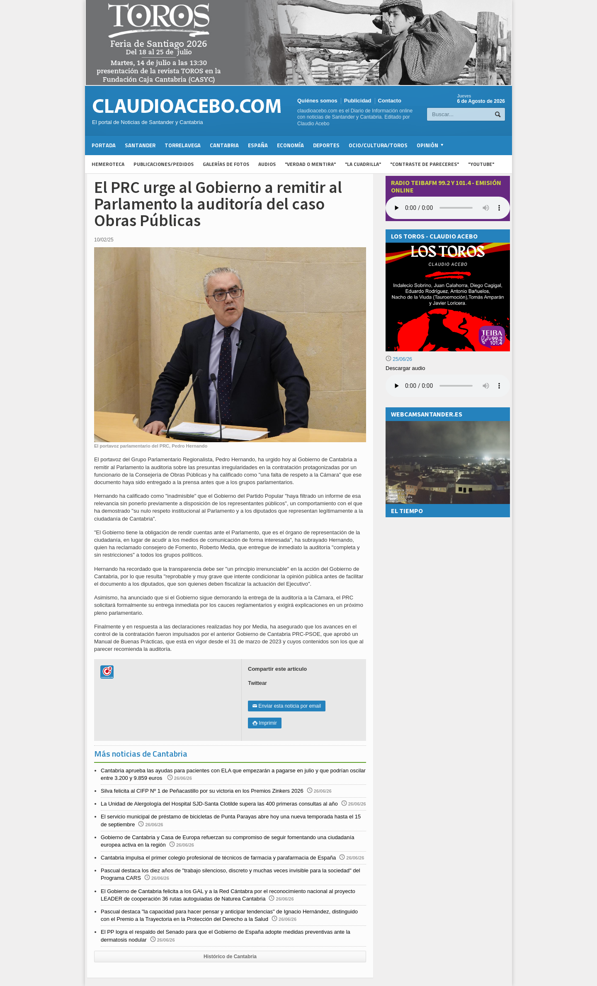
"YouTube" (481, 164)
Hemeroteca (108, 164)
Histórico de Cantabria (230, 956)
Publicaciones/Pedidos (163, 164)
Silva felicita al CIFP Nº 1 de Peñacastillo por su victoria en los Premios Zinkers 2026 (202, 791)
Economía (290, 145)
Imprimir (264, 723)
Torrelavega (183, 145)
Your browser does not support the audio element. (448, 208)
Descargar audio (405, 368)
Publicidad (357, 100)
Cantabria (224, 145)
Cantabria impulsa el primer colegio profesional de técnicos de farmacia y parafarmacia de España (218, 858)
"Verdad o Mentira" (310, 164)
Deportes (326, 145)
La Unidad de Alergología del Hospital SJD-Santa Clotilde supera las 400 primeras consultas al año (219, 804)
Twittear (257, 683)
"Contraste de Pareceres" (424, 164)
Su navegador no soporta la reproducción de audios (448, 386)
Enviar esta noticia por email (286, 706)
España (258, 145)
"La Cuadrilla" (363, 164)
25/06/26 (399, 359)
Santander (140, 145)
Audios (267, 164)
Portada (104, 145)
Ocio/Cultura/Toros (378, 145)
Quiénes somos (317, 100)
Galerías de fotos (226, 164)
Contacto (389, 100)
